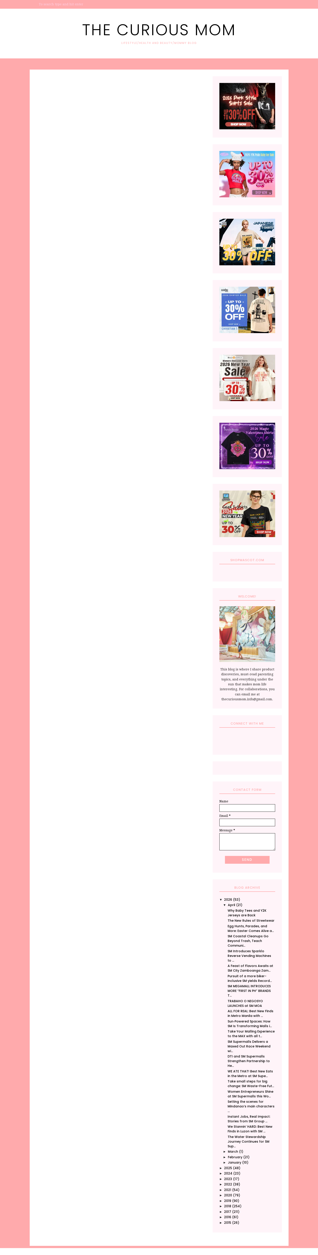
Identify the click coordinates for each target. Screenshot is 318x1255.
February (235, 1157)
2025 (228, 1168)
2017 (227, 1212)
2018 (227, 1206)
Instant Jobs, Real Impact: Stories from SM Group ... (249, 1118)
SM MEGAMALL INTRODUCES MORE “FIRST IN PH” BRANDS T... (249, 991)
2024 (228, 1173)
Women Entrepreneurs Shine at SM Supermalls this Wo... (250, 1093)
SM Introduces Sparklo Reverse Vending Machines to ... (249, 956)
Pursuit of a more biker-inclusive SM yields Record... (250, 978)
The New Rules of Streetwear (251, 920)
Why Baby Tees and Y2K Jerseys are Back (247, 912)
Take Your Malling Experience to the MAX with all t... (251, 1033)
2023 (228, 1179)
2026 (228, 899)
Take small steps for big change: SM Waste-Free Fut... (251, 1083)
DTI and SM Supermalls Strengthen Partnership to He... (249, 1061)
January (234, 1162)
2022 (228, 1184)
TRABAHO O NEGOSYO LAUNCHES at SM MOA (245, 1003)
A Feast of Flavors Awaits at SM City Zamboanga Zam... (250, 968)
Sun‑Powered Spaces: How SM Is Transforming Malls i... (250, 1023)
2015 (227, 1222)
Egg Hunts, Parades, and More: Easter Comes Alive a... (251, 928)
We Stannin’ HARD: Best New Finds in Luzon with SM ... (250, 1128)
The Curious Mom (159, 30)
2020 (228, 1195)
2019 (227, 1201)
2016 (227, 1217)
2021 (227, 1190)
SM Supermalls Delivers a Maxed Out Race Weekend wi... (249, 1046)
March (233, 1151)
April (231, 905)
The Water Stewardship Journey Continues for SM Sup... (248, 1141)
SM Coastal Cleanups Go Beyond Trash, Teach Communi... (248, 941)
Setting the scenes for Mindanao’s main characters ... (251, 1106)
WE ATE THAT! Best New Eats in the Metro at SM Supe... (250, 1073)
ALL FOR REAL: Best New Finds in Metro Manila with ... (250, 1013)
